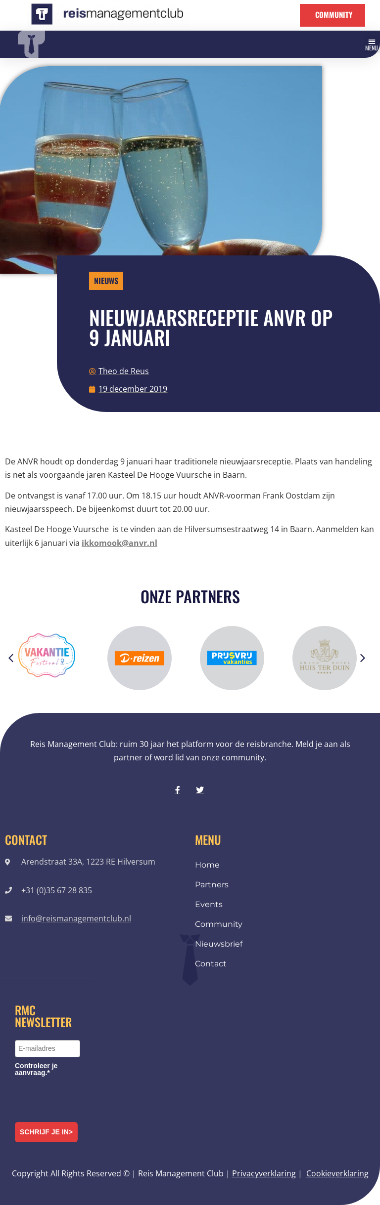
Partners (212, 884)
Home (207, 865)
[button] (372, 44)
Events (209, 904)
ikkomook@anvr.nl (119, 543)
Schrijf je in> (46, 1132)
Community (218, 924)
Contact (211, 963)
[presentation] (90, 1098)
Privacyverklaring (264, 1173)
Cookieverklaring (337, 1173)
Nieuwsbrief (218, 944)
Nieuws (106, 281)
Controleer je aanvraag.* (36, 1069)
